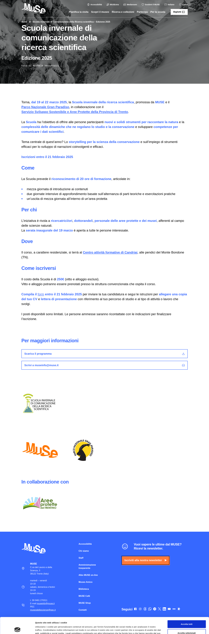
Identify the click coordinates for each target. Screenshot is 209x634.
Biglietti (179, 12)
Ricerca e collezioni (123, 12)
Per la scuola (157, 12)
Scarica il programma (104, 353)
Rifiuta (187, 625)
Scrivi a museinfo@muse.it (104, 365)
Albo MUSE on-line (88, 575)
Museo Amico (85, 582)
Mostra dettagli (141, 629)
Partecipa (142, 12)
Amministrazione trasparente (87, 566)
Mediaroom (130, 4)
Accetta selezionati (186, 616)
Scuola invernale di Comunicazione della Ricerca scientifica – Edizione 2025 (70, 22)
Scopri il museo (100, 12)
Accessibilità (95, 4)
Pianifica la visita (78, 12)
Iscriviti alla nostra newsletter (145, 560)
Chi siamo (84, 551)
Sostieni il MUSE (151, 4)
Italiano (169, 4)
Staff (81, 558)
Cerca (184, 4)
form (41, 294)
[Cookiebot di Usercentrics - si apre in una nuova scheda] (17, 629)
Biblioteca (84, 589)
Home (24, 22)
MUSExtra (113, 4)
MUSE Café (84, 596)
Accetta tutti (187, 608)
